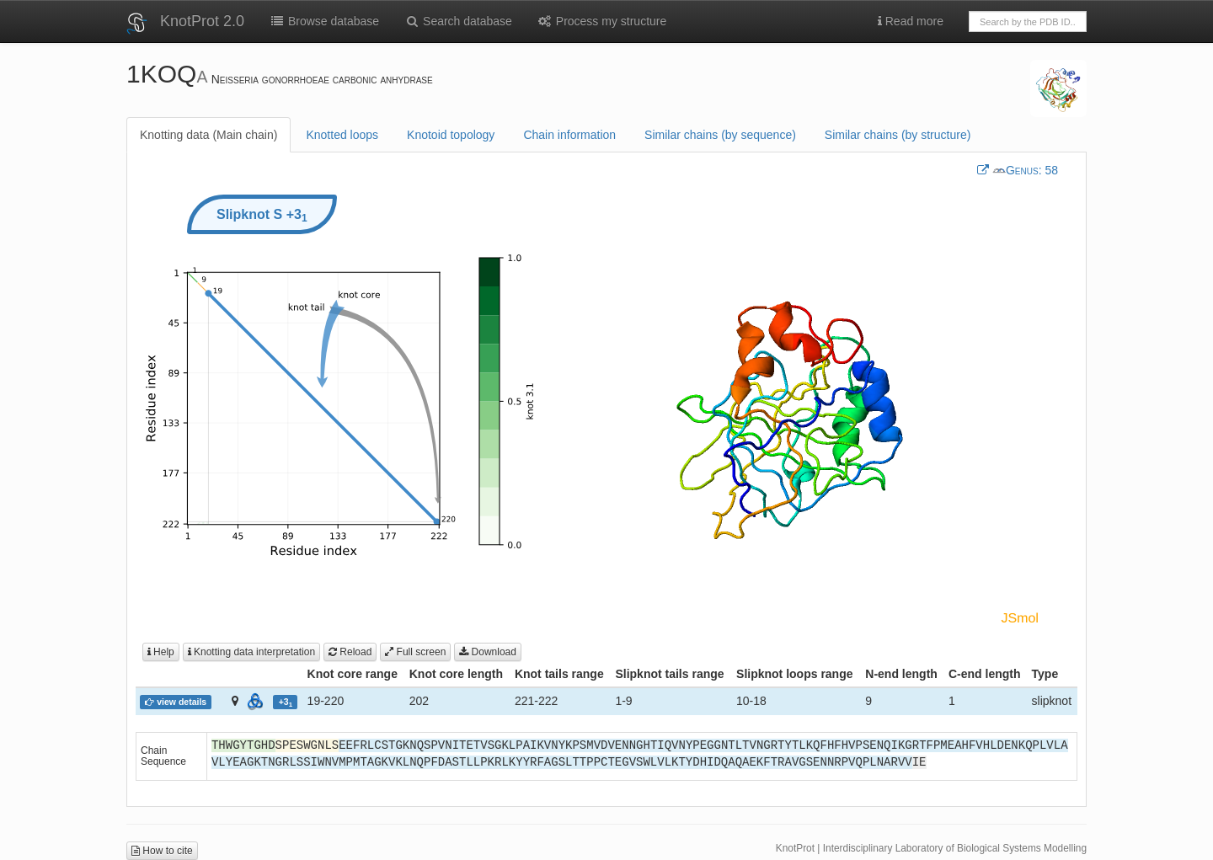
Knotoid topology (450, 135)
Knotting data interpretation (251, 652)
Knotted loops (342, 135)
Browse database (324, 21)
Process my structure (601, 21)
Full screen (415, 652)
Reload (350, 652)
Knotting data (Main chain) (208, 135)
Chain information (569, 135)
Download (487, 652)
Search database (458, 21)
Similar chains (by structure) (898, 135)
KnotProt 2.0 (202, 21)
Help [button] (160, 652)
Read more (910, 21)
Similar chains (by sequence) (720, 135)
